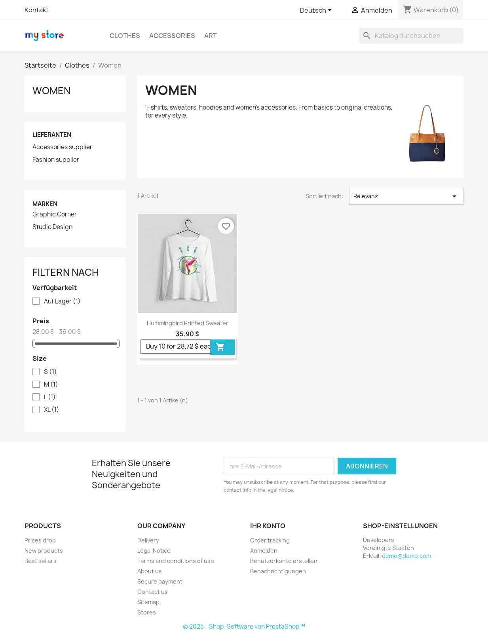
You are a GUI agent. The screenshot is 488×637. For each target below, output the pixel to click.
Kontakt (37, 10)
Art (210, 35)
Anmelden (263, 550)
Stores (146, 612)
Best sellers (41, 561)
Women (51, 90)
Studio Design (52, 227)
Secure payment (159, 581)
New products (44, 550)
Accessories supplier (62, 147)
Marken (44, 204)
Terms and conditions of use (175, 561)
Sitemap (148, 602)
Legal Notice (154, 550)
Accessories (172, 35)
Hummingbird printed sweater (187, 323)
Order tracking (270, 540)
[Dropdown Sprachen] (317, 10)
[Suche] (411, 36)
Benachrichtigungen (278, 571)
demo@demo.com (406, 555)
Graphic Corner (54, 214)
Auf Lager (62, 301)
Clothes (125, 35)
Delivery (148, 540)
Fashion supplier (55, 160)
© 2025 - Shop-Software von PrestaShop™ (244, 626)
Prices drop (40, 540)
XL (51, 410)
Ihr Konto (267, 525)
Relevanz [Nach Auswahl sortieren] (406, 196)
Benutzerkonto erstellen (283, 561)
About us (149, 571)
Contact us (152, 591)
